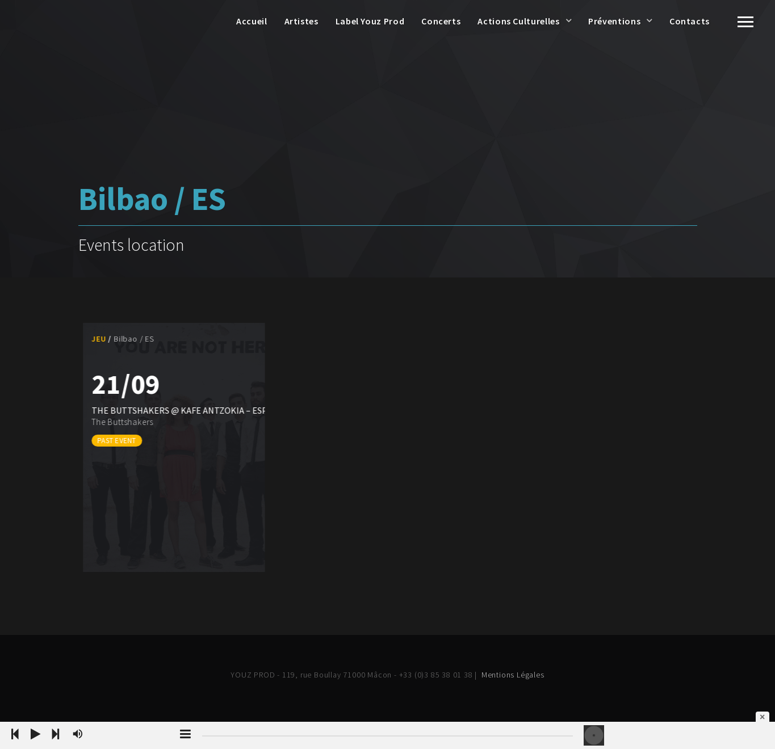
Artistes (301, 21)
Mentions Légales (512, 675)
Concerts (440, 21)
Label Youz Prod (370, 21)
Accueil (251, 21)
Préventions (614, 21)
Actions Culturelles (518, 21)
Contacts (689, 21)
